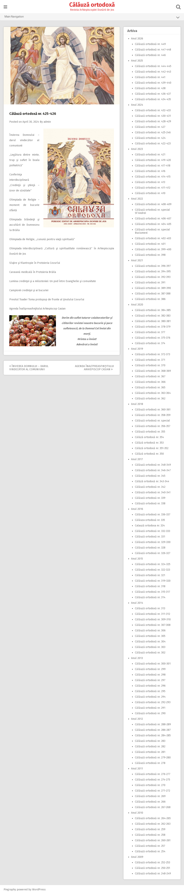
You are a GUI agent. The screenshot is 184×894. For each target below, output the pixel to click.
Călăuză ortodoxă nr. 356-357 (152, 426)
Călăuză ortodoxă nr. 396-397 (153, 266)
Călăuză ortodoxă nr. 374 (150, 343)
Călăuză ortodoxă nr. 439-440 (153, 82)
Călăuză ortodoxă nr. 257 (150, 846)
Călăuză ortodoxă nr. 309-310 (153, 619)
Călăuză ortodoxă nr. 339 (150, 498)
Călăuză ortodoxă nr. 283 (150, 741)
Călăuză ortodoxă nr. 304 (150, 641)
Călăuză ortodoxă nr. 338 (150, 503)
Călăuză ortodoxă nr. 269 (150, 796)
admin (47, 121)
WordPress (39, 889)
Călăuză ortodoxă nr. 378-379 (152, 326)
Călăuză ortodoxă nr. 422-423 (153, 143)
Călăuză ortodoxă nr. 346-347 (153, 470)
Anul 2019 (137, 348)
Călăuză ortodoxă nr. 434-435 (153, 99)
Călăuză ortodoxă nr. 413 (150, 182)
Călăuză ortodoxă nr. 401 (150, 243)
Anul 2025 (137, 60)
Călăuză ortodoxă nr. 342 (150, 487)
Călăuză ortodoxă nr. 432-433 (153, 110)
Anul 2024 (137, 104)
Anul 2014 (137, 603)
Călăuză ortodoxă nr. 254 (150, 851)
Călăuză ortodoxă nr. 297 (150, 680)
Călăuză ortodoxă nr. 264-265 (153, 818)
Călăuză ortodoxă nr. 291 (150, 707)
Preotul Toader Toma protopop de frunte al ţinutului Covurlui (46, 299)
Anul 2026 (137, 38)
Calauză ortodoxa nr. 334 (150, 525)
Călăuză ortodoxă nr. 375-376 (152, 337)
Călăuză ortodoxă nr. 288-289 (153, 724)
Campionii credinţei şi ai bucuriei (28, 290)
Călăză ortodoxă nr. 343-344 (152, 481)
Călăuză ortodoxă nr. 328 (150, 547)
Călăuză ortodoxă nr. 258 (150, 834)
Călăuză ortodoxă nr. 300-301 (153, 663)
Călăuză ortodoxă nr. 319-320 (152, 580)
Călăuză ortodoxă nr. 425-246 (153, 132)
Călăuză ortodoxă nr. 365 (150, 387)
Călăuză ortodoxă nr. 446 (150, 55)
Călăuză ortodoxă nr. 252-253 (152, 862)
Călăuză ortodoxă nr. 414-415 (152, 176)
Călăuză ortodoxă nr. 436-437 (153, 93)
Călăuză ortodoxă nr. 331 (150, 536)
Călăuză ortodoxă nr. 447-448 (153, 49)
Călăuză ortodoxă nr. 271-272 (152, 790)
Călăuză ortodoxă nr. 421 (150, 154)
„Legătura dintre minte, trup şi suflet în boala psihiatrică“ (24, 160)
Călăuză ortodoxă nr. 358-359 (152, 415)
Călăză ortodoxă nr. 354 (149, 437)
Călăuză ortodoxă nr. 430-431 (153, 116)
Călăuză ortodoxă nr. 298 (150, 674)
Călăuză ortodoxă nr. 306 (150, 630)
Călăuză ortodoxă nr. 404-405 (153, 224)
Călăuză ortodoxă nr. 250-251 (152, 868)
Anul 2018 (137, 404)
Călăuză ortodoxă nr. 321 (150, 575)
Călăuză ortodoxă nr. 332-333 (152, 531)
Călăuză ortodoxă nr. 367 (150, 376)
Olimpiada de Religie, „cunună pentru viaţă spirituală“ (42, 239)
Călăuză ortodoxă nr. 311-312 (152, 614)
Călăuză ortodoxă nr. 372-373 (152, 354)
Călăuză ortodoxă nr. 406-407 (153, 218)
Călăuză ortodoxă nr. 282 (150, 746)
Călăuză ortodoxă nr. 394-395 (153, 271)
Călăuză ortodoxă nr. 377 (150, 332)
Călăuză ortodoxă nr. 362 (150, 398)
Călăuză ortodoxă (92, 4)
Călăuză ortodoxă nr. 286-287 (153, 730)
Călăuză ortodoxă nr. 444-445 (153, 66)
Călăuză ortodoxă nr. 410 (150, 193)
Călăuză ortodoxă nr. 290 (150, 713)
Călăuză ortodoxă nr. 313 (150, 608)
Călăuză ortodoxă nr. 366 (150, 382)
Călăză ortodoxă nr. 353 (149, 442)
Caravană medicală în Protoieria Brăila (32, 272)
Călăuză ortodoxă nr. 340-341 (152, 492)
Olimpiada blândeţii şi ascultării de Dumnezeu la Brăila (24, 225)
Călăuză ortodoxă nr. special (152, 420)
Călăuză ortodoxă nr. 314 (150, 597)
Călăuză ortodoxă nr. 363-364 (153, 393)
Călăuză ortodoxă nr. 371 (150, 359)
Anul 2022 (137, 198)
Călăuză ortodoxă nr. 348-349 (153, 464)
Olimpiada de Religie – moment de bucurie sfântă (24, 205)
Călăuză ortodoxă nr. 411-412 (152, 187)
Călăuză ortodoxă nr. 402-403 (153, 238)
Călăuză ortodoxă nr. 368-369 (153, 371)
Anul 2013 (137, 658)
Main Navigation (92, 17)
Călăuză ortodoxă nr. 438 (150, 88)
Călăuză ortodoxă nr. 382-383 (152, 315)
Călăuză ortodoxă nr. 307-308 (152, 625)
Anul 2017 (137, 459)
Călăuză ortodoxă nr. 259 (150, 829)
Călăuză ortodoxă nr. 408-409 (153, 204)
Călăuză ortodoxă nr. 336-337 (152, 514)
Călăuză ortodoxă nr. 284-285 (153, 735)
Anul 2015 (137, 558)
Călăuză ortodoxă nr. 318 (150, 586)
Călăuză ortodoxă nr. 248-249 (153, 873)
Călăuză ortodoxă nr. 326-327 (152, 553)
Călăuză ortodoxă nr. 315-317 (152, 591)
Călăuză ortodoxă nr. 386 (150, 299)
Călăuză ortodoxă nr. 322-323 (152, 569)
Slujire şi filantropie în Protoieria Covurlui (34, 263)
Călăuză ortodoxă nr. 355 (150, 431)
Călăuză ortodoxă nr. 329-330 (152, 542)
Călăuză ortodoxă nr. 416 (150, 171)
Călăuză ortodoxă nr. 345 (150, 475)
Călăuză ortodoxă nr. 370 (150, 365)
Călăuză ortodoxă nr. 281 (150, 752)
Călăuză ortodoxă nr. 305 (150, 636)
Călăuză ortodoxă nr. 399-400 (153, 249)
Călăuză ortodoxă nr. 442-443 (153, 71)
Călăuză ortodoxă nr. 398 (150, 255)
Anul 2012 (137, 718)
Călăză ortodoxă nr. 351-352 (151, 448)
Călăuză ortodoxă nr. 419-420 (153, 160)
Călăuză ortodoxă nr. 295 (150, 691)
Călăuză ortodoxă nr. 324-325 (152, 564)
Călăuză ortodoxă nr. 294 (150, 696)
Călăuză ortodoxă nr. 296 (150, 685)
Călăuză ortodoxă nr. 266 (150, 801)
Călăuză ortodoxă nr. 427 (150, 127)
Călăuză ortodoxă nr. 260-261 (152, 840)
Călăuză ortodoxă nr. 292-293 (152, 702)
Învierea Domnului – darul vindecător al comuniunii (24, 140)
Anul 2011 (137, 768)
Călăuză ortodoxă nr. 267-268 (152, 807)
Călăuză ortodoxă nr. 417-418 (152, 165)
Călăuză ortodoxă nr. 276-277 (152, 774)
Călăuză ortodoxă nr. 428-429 (153, 121)
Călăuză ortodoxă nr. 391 (150, 282)
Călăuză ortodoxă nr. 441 (150, 77)
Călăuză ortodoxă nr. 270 (150, 785)
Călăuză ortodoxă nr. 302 (150, 652)
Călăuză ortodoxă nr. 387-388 (152, 293)
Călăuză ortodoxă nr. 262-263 (152, 823)
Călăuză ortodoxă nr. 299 (150, 669)
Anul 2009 (137, 857)
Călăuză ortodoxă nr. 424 (150, 138)
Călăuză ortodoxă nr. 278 (150, 763)
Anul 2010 (137, 812)
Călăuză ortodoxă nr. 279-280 (153, 757)
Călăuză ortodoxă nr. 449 (150, 44)
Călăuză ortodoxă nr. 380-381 (153, 321)
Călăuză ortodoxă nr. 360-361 (152, 409)
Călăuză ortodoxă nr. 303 (150, 647)
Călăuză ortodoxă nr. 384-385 (153, 310)
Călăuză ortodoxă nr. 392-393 (152, 277)
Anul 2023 (137, 149)
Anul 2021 (137, 260)
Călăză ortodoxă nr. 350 (149, 453)
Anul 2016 (137, 509)
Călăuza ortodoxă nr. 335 (150, 520)
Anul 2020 (137, 304)
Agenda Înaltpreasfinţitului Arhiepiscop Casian (37, 308)
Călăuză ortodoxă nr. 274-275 (152, 779)
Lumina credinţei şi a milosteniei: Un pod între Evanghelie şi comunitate (52, 281)
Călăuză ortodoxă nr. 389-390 (153, 288)
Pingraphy (10, 889)
